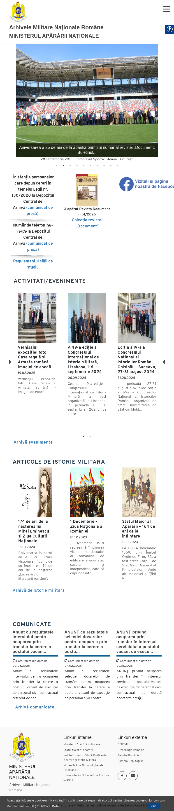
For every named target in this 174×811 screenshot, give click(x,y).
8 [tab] (104, 165)
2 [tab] (63, 165)
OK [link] (153, 806)
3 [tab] (70, 165)
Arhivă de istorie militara (39, 591)
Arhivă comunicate (34, 707)
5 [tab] (83, 165)
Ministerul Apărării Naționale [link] (81, 744)
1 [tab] (56, 165)
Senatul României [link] (129, 755)
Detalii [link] (56, 806)
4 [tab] (77, 165)
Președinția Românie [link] (131, 750)
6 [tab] (90, 165)
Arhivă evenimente (33, 442)
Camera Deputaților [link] (130, 761)
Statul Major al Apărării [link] (78, 750)
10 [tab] (117, 165)
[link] (18, 11)
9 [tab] (111, 165)
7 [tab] (97, 165)
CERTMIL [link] (123, 744)
